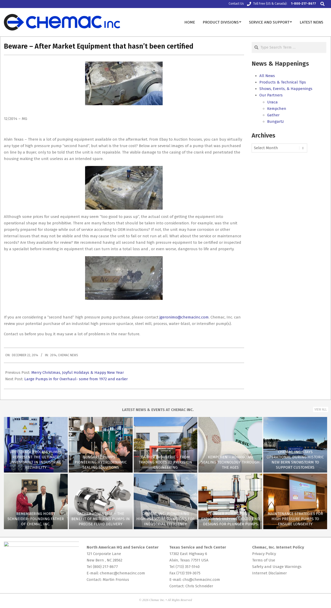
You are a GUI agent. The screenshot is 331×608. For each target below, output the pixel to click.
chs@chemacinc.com (201, 579)
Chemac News (68, 355)
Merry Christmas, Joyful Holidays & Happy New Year (77, 372)
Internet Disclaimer (269, 573)
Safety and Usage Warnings (277, 566)
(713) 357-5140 (188, 566)
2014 (53, 355)
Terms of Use (263, 560)
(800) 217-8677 (105, 566)
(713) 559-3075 (188, 573)
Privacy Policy (264, 553)
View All (320, 409)
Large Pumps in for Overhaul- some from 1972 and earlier (76, 379)
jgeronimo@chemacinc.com (184, 317)
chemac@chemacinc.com (122, 573)
